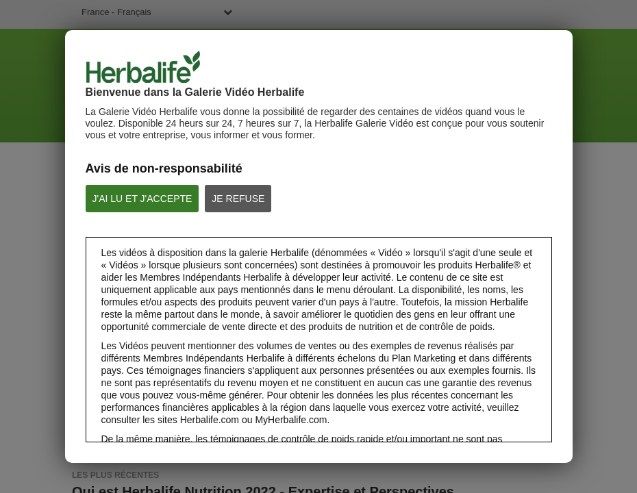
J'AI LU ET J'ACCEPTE (142, 198)
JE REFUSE (238, 198)
